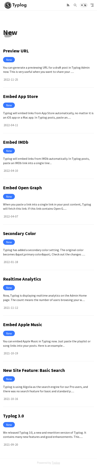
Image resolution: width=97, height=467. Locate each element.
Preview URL (16, 51)
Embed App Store (20, 96)
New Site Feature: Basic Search (34, 370)
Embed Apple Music (22, 324)
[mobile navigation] (92, 5)
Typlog (56, 462)
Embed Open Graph (22, 188)
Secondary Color (19, 233)
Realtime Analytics (22, 279)
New (9, 60)
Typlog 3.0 (13, 416)
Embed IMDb (15, 142)
